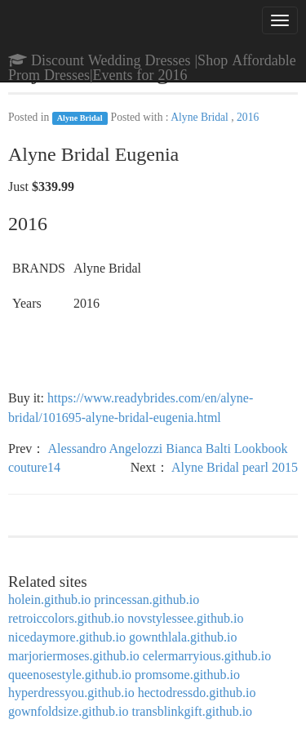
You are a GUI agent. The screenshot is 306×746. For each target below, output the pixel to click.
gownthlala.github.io (183, 637)
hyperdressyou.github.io (71, 692)
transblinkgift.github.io (192, 711)
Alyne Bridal (80, 117)
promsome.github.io (187, 675)
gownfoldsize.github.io (68, 711)
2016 (248, 117)
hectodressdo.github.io (197, 692)
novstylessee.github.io (185, 618)
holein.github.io (49, 599)
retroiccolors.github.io (66, 618)
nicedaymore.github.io (67, 637)
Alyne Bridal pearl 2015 (234, 467)
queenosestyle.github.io (69, 675)
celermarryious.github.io (207, 656)
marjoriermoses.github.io (74, 656)
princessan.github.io (146, 599)
